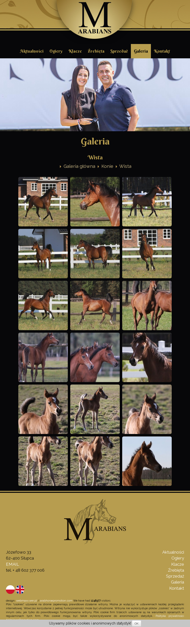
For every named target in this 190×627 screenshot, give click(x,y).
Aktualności (32, 51)
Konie (107, 166)
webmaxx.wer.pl (26, 600)
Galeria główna (79, 166)
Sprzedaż (119, 51)
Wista (125, 166)
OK (137, 623)
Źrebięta (96, 51)
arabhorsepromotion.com (56, 600)
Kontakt (162, 51)
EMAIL (12, 564)
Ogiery (56, 51)
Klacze (75, 51)
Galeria (141, 51)
